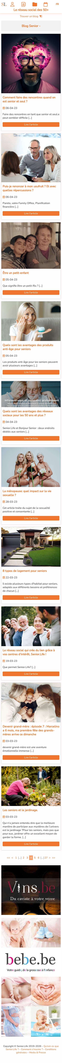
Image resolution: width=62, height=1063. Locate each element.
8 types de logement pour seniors (25, 571)
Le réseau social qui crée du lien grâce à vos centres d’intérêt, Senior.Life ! (29, 652)
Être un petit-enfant (16, 273)
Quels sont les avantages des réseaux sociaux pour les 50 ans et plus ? (28, 413)
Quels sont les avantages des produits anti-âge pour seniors (28, 347)
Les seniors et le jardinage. (20, 810)
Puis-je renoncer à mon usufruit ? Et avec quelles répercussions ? (29, 188)
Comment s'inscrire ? (32, 1049)
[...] (20, 858)
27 (46, 858)
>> (53, 858)
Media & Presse (37, 1052)
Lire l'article (31, 124)
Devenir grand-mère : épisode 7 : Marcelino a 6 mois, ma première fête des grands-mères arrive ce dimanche (31, 730)
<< (8, 858)
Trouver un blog (31, 16)
